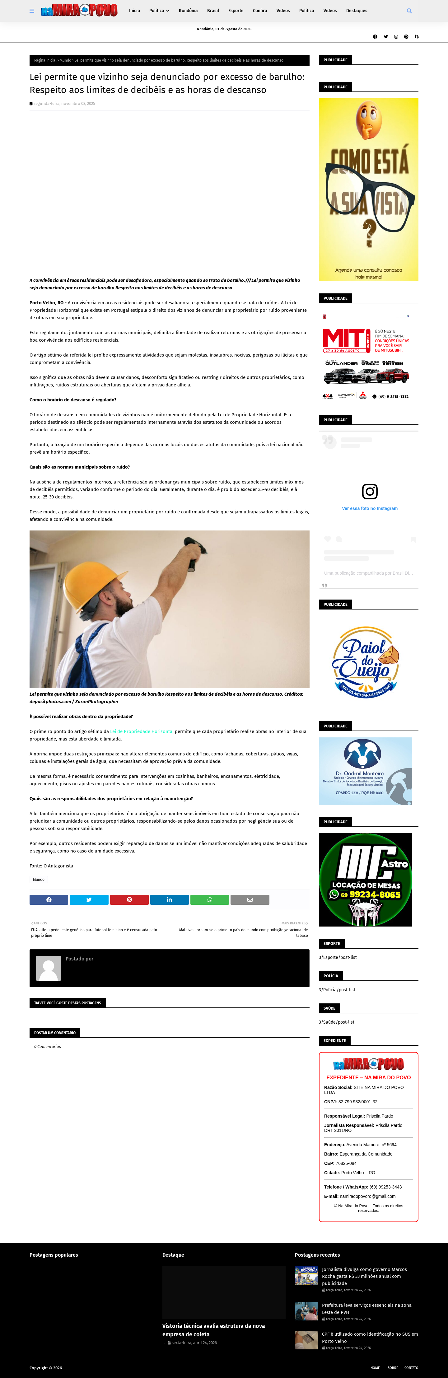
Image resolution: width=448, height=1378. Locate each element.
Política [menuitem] (156, 10)
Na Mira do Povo (78, 1368)
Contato (411, 1368)
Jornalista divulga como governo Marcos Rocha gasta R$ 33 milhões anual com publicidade (364, 1276)
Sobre (393, 1368)
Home (375, 1368)
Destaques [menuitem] (356, 10)
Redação (103, 959)
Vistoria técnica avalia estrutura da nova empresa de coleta (213, 1330)
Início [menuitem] (134, 10)
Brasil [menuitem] (213, 10)
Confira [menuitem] (260, 10)
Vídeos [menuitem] (283, 10)
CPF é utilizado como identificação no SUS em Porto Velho (370, 1337)
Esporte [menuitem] (236, 10)
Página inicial (45, 60)
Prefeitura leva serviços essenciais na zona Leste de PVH (367, 1308)
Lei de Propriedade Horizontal (142, 731)
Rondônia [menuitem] (188, 10)
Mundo (65, 60)
